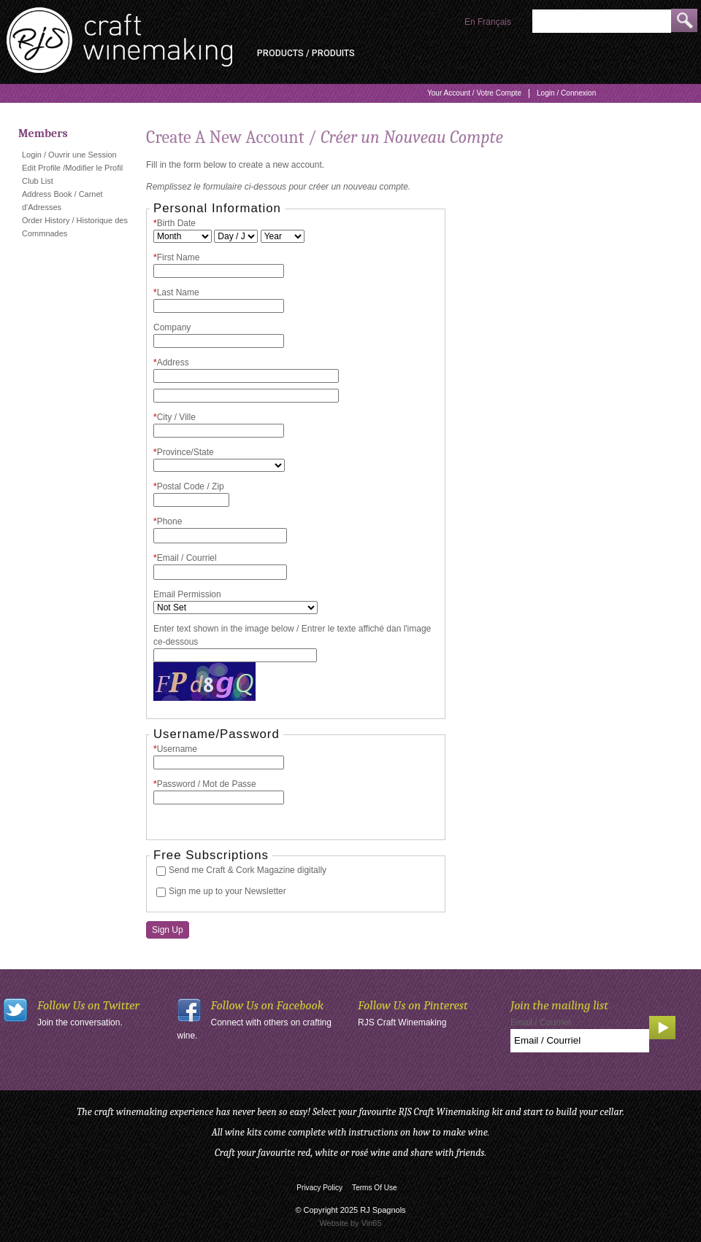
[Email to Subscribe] (579, 1040)
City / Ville (174, 417)
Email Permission (187, 594)
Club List (37, 180)
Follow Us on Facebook (267, 1005)
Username (175, 749)
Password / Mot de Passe (204, 784)
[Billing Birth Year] (282, 236)
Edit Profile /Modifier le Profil (72, 167)
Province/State (183, 452)
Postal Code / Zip (188, 486)
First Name (176, 257)
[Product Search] (601, 21)
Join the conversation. (80, 1022)
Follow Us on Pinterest (413, 1005)
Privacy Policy (319, 1188)
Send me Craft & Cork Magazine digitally (247, 870)
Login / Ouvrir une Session (69, 154)
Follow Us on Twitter (88, 1005)
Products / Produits (306, 53)
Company (172, 327)
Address (171, 362)
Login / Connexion (566, 93)
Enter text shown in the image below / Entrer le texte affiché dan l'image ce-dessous (292, 635)
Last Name (176, 292)
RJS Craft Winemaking (402, 1022)
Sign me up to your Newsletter (227, 891)
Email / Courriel (185, 558)
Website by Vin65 (350, 1223)
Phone (167, 521)
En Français (487, 22)
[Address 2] (246, 396)
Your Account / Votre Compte (474, 93)
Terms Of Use (374, 1188)
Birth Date (174, 223)
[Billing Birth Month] (182, 236)
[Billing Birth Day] (236, 236)
